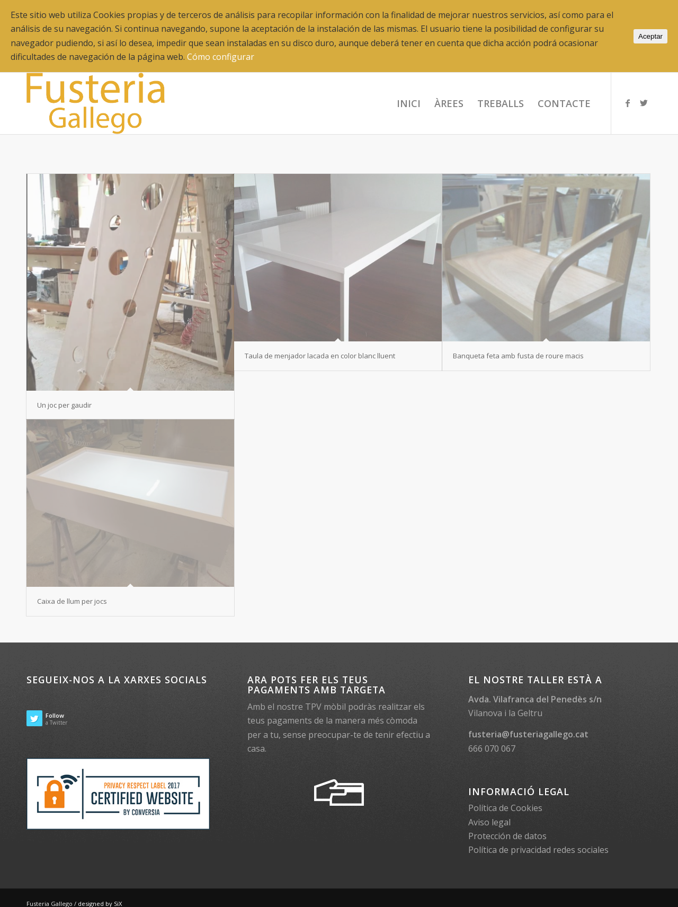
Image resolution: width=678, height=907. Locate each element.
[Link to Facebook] (628, 103)
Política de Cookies (505, 808)
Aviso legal (489, 822)
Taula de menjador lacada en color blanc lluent (320, 355)
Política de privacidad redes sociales (538, 850)
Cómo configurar (220, 57)
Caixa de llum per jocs (72, 601)
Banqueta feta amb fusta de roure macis (518, 355)
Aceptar (650, 36)
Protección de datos (507, 836)
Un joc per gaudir (64, 405)
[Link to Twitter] (644, 103)
